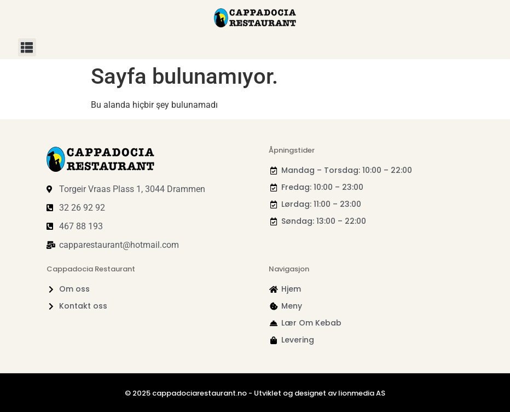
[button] (27, 47)
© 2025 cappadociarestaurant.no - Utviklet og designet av (231, 393)
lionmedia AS (361, 393)
